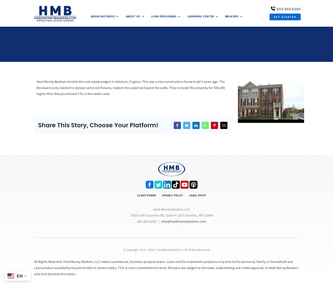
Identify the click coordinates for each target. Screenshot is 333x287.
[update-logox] (55, 6)
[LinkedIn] (196, 125)
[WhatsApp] (205, 125)
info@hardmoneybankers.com (183, 221)
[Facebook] (177, 125)
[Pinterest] (214, 125)
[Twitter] (186, 125)
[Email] (224, 125)
